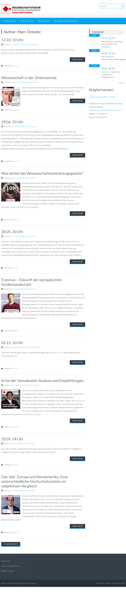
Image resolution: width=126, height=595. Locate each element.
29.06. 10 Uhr (12, 121)
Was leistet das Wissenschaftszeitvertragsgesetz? (42, 173)
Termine (15, 65)
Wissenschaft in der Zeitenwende (29, 77)
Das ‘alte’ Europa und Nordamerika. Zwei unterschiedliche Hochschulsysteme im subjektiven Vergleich (35, 480)
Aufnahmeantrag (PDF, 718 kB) (102, 97)
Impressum (5, 560)
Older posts (11, 543)
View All (121, 83)
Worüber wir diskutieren (66, 20)
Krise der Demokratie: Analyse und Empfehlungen (42, 380)
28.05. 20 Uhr (12, 231)
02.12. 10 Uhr (12, 342)
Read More (77, 59)
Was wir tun (43, 20)
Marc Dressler (32, 44)
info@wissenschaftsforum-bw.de (103, 110)
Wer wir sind (26, 20)
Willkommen (10, 20)
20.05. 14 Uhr (12, 438)
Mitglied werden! (8, 570)
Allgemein (15, 109)
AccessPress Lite (118, 582)
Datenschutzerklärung (10, 565)
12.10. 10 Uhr (12, 39)
